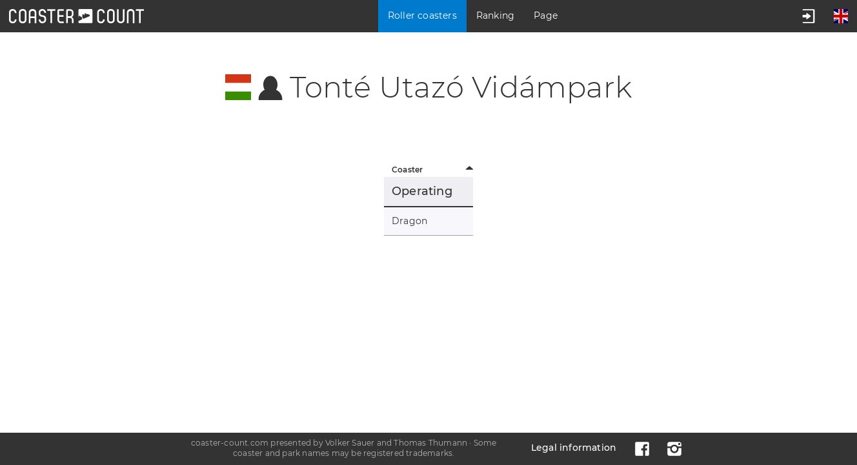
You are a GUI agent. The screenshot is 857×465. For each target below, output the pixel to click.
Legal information (573, 447)
